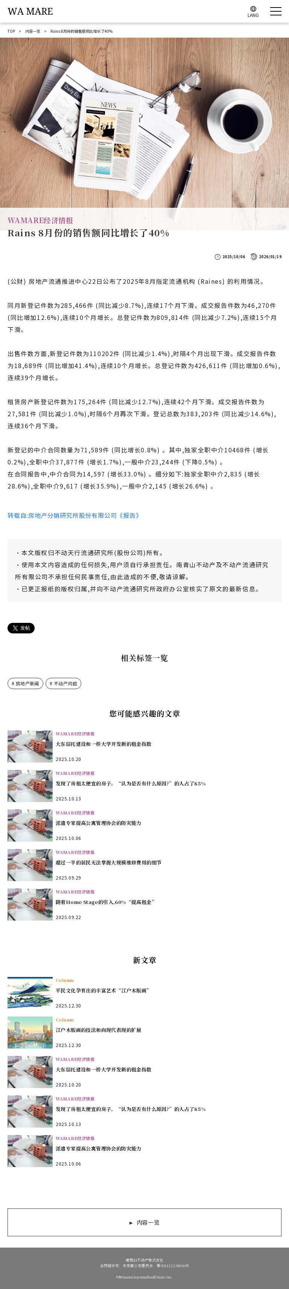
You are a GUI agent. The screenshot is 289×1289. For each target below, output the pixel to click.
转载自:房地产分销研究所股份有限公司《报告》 (75, 515)
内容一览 (32, 31)
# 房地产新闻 (25, 683)
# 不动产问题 (63, 683)
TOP (11, 31)
